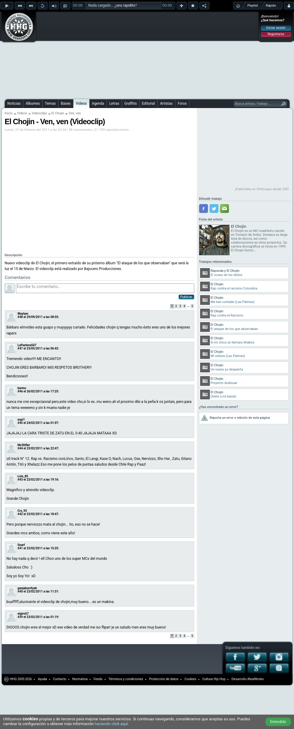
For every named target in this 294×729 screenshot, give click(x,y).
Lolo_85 (23, 476)
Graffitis (130, 103)
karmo (22, 388)
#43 (20, 479)
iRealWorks (255, 679)
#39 (20, 617)
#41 (20, 548)
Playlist (253, 6)
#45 (20, 422)
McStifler (24, 445)
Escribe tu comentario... (105, 288)
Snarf (21, 545)
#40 (20, 591)
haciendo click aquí (111, 724)
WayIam (23, 313)
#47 (20, 348)
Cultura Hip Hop (214, 679)
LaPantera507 (27, 345)
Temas (50, 103)
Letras (114, 103)
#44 (20, 448)
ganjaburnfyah (27, 588)
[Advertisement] (96, 55)
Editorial (148, 103)
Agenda (98, 103)
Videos (81, 103)
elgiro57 (23, 613)
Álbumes (33, 103)
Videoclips (39, 113)
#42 (20, 514)
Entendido (278, 722)
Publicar (186, 297)
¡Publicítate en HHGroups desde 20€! (262, 189)
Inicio (9, 113)
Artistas (166, 103)
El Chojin (58, 113)
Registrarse (276, 34)
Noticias (14, 103)
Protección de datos (164, 679)
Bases (66, 103)
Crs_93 (22, 510)
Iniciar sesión (276, 28)
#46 (20, 391)
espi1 (21, 419)
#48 (20, 317)
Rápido (271, 6)
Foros (182, 103)
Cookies (190, 679)
